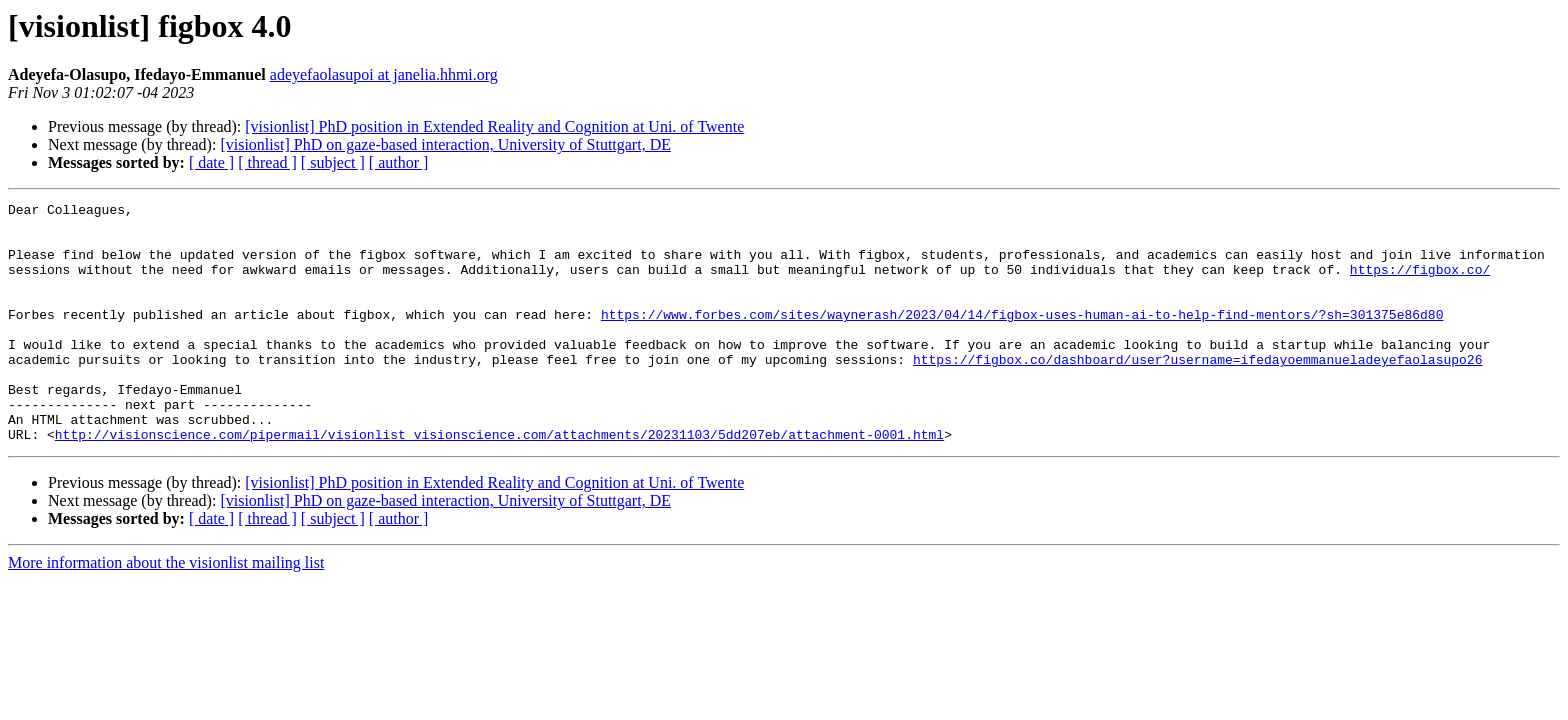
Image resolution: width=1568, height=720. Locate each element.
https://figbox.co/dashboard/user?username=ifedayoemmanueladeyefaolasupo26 (1197, 392)
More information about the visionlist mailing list (166, 610)
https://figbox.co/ (1420, 284)
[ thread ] (267, 162)
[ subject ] (333, 162)
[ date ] (211, 162)
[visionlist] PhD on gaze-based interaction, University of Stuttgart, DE (445, 144)
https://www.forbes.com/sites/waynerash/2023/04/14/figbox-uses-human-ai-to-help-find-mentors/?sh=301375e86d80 (1022, 338)
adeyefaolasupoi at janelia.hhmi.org (384, 74)
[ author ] (399, 162)
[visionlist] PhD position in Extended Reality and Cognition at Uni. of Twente (494, 126)
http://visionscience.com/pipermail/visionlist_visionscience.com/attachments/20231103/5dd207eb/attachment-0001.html (499, 482)
